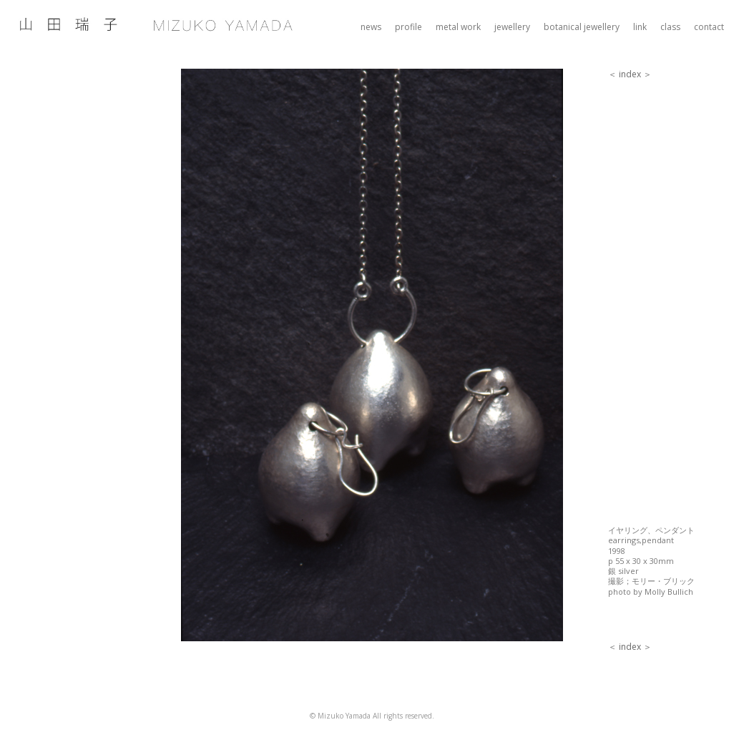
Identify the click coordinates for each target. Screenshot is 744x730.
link (640, 27)
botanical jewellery (582, 27)
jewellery (512, 27)
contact (709, 27)
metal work (458, 27)
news (371, 27)
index (630, 74)
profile (408, 27)
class (670, 27)
